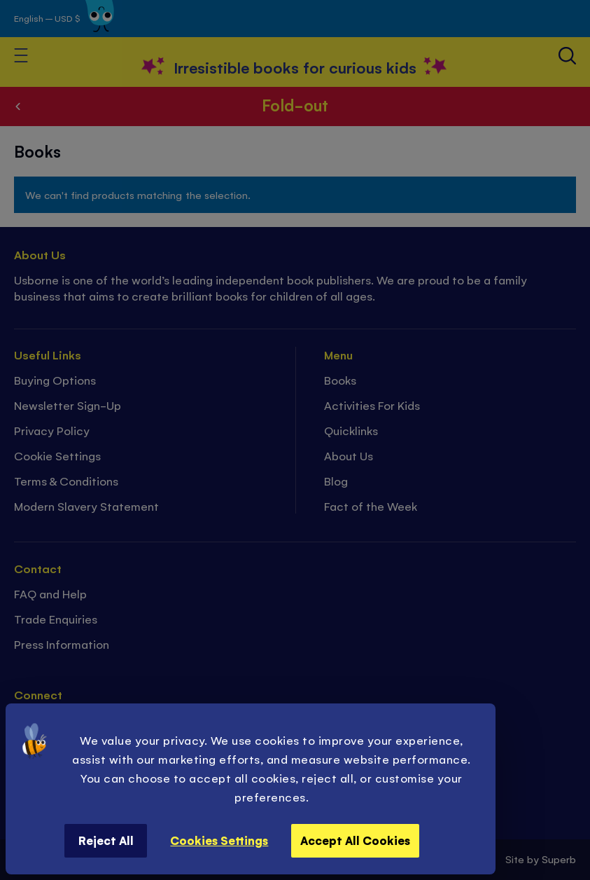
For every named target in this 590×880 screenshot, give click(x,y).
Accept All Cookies (355, 840)
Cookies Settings (219, 840)
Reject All (106, 840)
